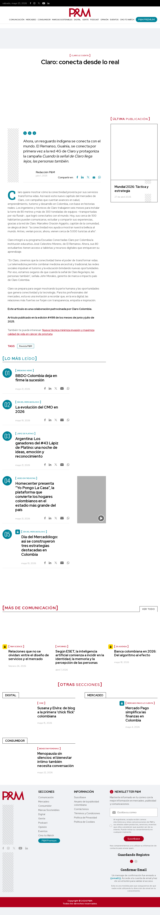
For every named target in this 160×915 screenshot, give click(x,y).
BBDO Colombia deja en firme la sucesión (36, 377)
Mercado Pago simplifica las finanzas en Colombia (137, 714)
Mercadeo (31, 19)
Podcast (94, 19)
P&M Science (16, 646)
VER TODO (148, 609)
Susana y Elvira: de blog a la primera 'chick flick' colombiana (56, 712)
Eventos (114, 19)
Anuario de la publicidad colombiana (86, 803)
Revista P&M (25, 346)
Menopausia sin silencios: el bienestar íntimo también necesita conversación (55, 759)
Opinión (104, 19)
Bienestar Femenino (49, 748)
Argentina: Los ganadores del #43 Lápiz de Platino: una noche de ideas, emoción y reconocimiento (36, 447)
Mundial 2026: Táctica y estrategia (131, 189)
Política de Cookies (84, 821)
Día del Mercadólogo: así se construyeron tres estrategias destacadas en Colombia (39, 545)
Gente (85, 19)
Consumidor (44, 19)
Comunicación (16, 19)
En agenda (121, 646)
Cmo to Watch (127, 19)
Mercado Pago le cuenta (140, 703)
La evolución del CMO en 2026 (36, 409)
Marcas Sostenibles (62, 19)
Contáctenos (81, 809)
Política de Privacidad (85, 817)
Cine (41, 703)
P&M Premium (146, 19)
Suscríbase (80, 797)
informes (61, 646)
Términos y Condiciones (87, 813)
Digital (77, 19)
